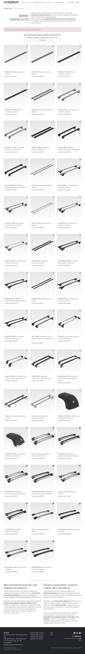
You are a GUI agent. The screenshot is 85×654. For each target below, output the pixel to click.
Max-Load (35, 336)
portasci (6, 597)
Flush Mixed (9, 491)
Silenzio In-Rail (10, 147)
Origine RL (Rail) (11, 454)
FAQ (51, 635)
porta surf (18, 597)
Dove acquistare (59, 2)
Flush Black (62, 454)
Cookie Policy (61, 647)
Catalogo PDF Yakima (36, 638)
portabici (12, 597)
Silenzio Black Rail (65, 147)
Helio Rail (61, 223)
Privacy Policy (53, 647)
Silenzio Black (37, 147)
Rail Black (61, 529)
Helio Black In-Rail (12, 299)
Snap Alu (61, 336)
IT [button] (78, 2)
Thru (60, 491)
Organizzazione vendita (37, 633)
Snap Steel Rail (63, 376)
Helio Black (36, 261)
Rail (33, 529)
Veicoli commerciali (39, 2)
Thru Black (9, 529)
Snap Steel (36, 376)
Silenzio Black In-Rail (13, 185)
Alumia (34, 185)
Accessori (49, 2)
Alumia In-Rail (10, 223)
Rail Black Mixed (38, 567)
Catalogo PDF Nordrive (37, 635)
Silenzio (35, 110)
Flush (34, 454)
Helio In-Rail (9, 261)
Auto (29, 2)
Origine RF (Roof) (64, 416)
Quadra (34, 299)
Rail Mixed (9, 567)
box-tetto (33, 595)
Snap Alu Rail (10, 376)
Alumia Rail (62, 185)
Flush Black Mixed (38, 491)
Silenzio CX (9, 72)
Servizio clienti (70, 2)
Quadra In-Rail (10, 336)
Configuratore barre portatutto (42, 37)
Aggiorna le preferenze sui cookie (73, 647)
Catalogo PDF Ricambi (36, 637)
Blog (51, 633)
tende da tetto (26, 597)
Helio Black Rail (64, 261)
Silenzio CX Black (64, 72)
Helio (33, 223)
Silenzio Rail (62, 110)
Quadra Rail (62, 299)
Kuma (34, 416)
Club (6, 416)
